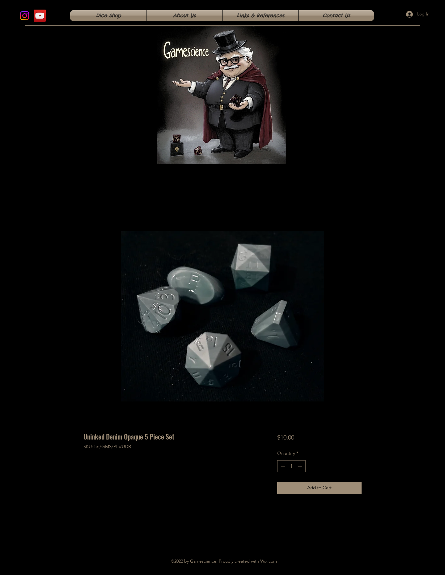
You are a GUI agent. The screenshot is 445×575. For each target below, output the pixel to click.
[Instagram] (25, 16)
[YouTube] (40, 16)
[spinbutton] (291, 466)
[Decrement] (282, 466)
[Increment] (300, 466)
